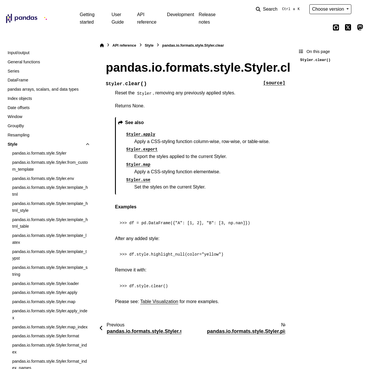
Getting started (87, 18)
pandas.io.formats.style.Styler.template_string (49, 271)
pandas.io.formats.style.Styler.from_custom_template (50, 166)
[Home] (102, 45)
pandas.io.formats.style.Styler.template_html (50, 191)
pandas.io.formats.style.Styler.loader (45, 283)
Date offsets (18, 107)
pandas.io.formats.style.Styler (39, 153)
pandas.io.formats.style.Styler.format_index (49, 348)
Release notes (207, 18)
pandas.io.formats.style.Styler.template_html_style (50, 207)
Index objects (19, 98)
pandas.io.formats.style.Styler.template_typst (49, 255)
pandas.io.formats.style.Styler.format (45, 336)
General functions (23, 62)
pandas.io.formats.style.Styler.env (43, 178)
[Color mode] (359, 9)
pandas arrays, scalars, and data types (42, 89)
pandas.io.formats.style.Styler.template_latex (49, 239)
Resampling (18, 135)
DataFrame (17, 80)
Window (14, 116)
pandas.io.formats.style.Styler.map (43, 301)
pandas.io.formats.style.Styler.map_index (49, 327)
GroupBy (15, 125)
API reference (147, 18)
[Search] (279, 9)
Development (180, 14)
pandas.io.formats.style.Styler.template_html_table (50, 223)
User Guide (118, 18)
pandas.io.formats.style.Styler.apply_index (49, 314)
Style (12, 144)
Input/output (18, 52)
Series (13, 71)
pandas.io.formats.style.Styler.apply (44, 292)
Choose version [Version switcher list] (328, 9)
